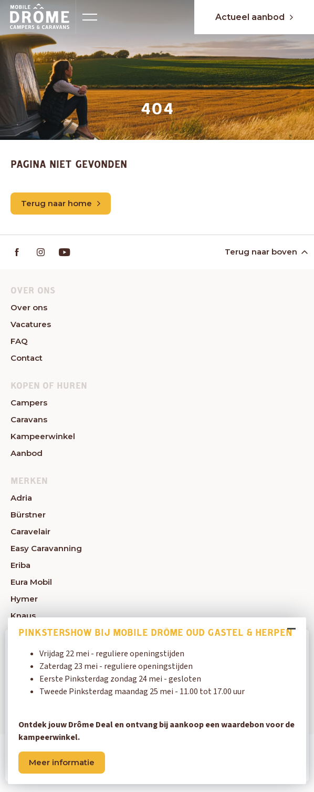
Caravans (29, 419)
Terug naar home (60, 203)
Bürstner (28, 515)
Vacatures (31, 324)
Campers (29, 403)
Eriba (20, 565)
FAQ (19, 341)
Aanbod (27, 453)
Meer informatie (62, 762)
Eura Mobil (31, 582)
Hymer (24, 599)
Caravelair (30, 531)
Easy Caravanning (46, 548)
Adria (21, 498)
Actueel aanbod (254, 17)
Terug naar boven (265, 252)
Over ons (29, 307)
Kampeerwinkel (43, 436)
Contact (27, 358)
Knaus (23, 616)
